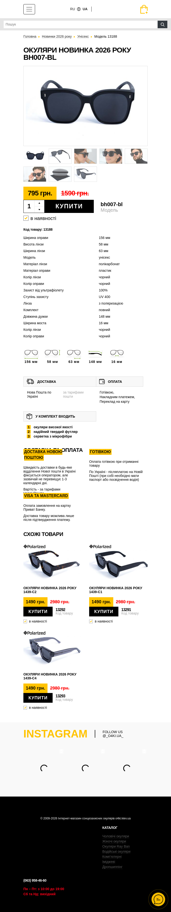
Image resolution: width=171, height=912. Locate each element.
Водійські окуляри (116, 851)
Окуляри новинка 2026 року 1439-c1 (115, 590)
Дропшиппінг (112, 867)
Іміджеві (108, 862)
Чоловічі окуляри (115, 836)
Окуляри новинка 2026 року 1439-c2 (49, 590)
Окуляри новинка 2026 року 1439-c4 (49, 676)
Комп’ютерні (112, 857)
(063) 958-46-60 (34, 880)
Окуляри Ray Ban (116, 846)
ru (72, 9)
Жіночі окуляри (114, 841)
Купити (69, 206)
